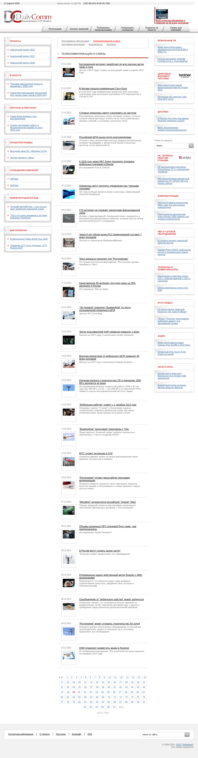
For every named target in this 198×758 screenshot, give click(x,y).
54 (102, 692)
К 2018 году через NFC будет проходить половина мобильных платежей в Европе (106, 163)
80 (79, 702)
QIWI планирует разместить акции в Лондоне (104, 648)
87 (120, 702)
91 (144, 702)
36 (85, 687)
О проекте (44, 734)
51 (85, 692)
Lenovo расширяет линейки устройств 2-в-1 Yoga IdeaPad (173, 60)
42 (120, 687)
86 (114, 702)
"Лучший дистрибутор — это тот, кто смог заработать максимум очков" (28, 207)
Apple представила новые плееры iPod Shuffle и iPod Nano (174, 343)
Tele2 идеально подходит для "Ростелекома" (103, 258)
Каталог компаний (79, 29)
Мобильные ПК (167, 40)
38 (97, 687)
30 (138, 682)
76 (144, 697)
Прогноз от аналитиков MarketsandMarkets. (101, 240)
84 (103, 702)
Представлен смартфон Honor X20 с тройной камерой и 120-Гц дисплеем (174, 278)
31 (144, 682)
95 (102, 707)
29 (132, 682)
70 (109, 697)
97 (114, 707)
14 (133, 677)
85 (109, 702)
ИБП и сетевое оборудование (167, 232)
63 (68, 697)
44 (132, 687)
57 (120, 692)
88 (126, 702)
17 (62, 682)
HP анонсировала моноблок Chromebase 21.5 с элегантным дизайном (173, 169)
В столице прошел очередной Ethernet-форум (173, 241)
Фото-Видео (165, 303)
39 (103, 687)
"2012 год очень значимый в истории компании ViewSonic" (28, 216)
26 (114, 682)
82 (91, 702)
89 (132, 702)
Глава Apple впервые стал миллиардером (23, 117)
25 (109, 682)
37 (91, 687)
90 (138, 702)
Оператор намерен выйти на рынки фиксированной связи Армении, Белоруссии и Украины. (108, 457)
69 (103, 697)
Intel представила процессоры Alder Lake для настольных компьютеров (173, 204)
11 (115, 677)
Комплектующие (168, 196)
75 (138, 697)
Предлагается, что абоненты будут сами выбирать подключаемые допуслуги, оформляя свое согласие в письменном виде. (106, 583)
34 (73, 687)
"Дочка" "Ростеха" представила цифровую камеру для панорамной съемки (173, 321)
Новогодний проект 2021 (22, 56)
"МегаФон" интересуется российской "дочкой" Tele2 (107, 502)
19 (73, 682)
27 (120, 682)
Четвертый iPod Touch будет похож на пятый (172, 353)
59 (132, 692)
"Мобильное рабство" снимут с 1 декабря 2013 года (107, 404)
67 (91, 697)
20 (79, 682)
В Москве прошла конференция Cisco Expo (103, 88)
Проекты (15, 41)
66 (85, 697)
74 (132, 697)
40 (109, 687)
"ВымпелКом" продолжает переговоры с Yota (104, 429)
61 (143, 692)
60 (137, 692)
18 (68, 682)
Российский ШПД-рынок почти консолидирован (105, 137)
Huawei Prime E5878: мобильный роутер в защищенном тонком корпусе (174, 252)
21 (85, 682)
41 (114, 687)
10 (110, 677)
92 (85, 707)
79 (73, 702)
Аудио (161, 336)
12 (121, 677)
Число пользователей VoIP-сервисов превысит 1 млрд (109, 331)
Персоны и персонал (23, 108)
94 (96, 707)
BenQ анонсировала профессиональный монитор (172, 128)
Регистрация (55, 29)
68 (97, 697)
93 (91, 707)
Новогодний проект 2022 (22, 49)
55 (108, 692)
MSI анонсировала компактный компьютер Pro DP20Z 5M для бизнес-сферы (173, 181)
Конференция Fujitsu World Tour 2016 (29, 239)
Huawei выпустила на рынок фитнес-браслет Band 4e (172, 386)
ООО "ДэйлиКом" (184, 744)
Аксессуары (165, 367)
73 (126, 697)
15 (139, 677)
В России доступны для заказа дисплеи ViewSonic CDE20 (173, 119)
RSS (90, 734)
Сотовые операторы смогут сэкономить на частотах (107, 113)
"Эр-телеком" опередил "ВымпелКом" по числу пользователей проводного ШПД (105, 309)
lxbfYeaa (14, 179)
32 (62, 687)
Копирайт (76, 734)
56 (114, 692)
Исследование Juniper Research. (95, 532)
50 (79, 692)
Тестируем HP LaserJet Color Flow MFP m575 (172, 98)
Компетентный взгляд (24, 198)
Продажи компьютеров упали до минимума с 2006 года (26, 85)
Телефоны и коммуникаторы (168, 268)
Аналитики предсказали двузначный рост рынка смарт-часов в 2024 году (28, 94)
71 (114, 697)
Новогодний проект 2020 (22, 63)
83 (97, 702)
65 (79, 697)
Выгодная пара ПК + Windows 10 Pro (28, 151)
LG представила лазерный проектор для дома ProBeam (172, 310)
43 (126, 687)
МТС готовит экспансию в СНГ (96, 453)
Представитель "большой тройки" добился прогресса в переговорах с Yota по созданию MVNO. (107, 433)
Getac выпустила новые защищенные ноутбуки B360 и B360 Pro (173, 49)
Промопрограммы (21, 142)
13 (127, 677)
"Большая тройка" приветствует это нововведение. (104, 554)
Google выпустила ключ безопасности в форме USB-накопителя (172, 375)
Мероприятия (18, 230)
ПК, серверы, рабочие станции (165, 158)
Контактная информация (20, 734)
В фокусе (15, 75)
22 (91, 682)
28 (126, 682)
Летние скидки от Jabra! (22, 157)
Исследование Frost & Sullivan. (94, 167)
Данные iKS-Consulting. (91, 313)
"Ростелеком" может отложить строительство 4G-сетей (109, 623)
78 (68, 702)
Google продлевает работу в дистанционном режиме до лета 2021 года (26, 127)
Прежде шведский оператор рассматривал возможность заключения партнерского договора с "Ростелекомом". (107, 506)
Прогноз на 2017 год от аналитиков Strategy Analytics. (106, 362)
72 (120, 697)
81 (85, 702)
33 (68, 687)
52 (91, 692)
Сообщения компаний (24, 170)
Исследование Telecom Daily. (94, 289)
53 (96, 692)
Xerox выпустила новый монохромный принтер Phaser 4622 (173, 87)
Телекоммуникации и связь (83, 53)
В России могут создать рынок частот (99, 550)
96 (108, 707)
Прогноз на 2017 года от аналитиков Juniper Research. (106, 335)
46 (144, 687)
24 (103, 682)
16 (145, 677)
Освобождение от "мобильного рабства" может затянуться (111, 599)
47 (62, 692)
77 (62, 702)
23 (97, 682)
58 (126, 692)
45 (138, 687)
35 (79, 687)
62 (62, 697)
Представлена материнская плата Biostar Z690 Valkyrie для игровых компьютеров (173, 216)
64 (73, 697)
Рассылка (61, 734)
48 (68, 692)
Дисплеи (163, 112)
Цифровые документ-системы (164, 76)
